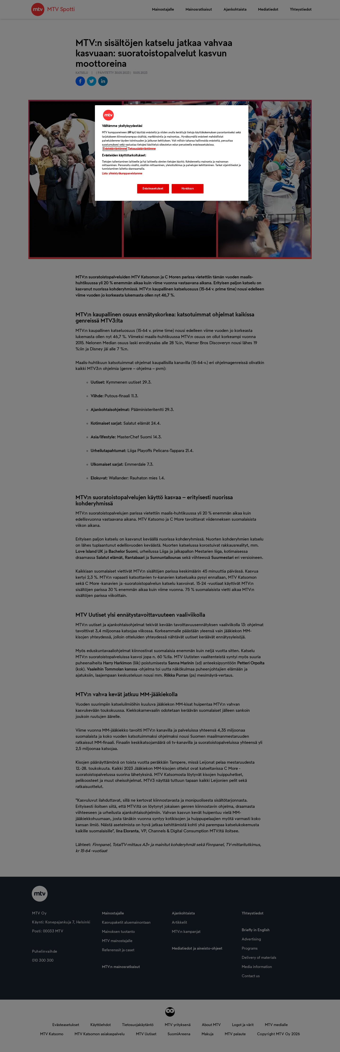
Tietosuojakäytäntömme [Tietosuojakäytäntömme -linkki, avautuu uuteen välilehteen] (142, 149)
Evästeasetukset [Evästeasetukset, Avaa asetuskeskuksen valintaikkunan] (153, 188)
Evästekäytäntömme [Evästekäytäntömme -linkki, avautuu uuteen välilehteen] (115, 149)
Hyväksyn (188, 188)
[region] (171, 153)
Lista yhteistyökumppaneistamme (122, 173)
